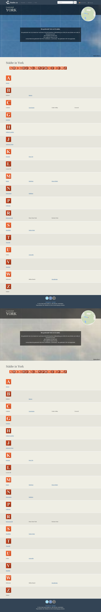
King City (31, 156)
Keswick (8, 156)
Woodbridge (55, 279)
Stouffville (8, 230)
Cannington (31, 107)
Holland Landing (10, 132)
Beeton (30, 95)
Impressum (48, 302)
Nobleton (31, 193)
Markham (31, 181)
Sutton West (32, 230)
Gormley (8, 120)
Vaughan (8, 267)
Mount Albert (55, 181)
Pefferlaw (8, 205)
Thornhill (8, 242)
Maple (7, 181)
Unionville (31, 254)
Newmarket (9, 193)
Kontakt (54, 302)
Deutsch (82, 2)
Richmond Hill (9, 218)
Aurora (7, 83)
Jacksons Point (9, 144)
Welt (90, 2)
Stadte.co (14, 2)
